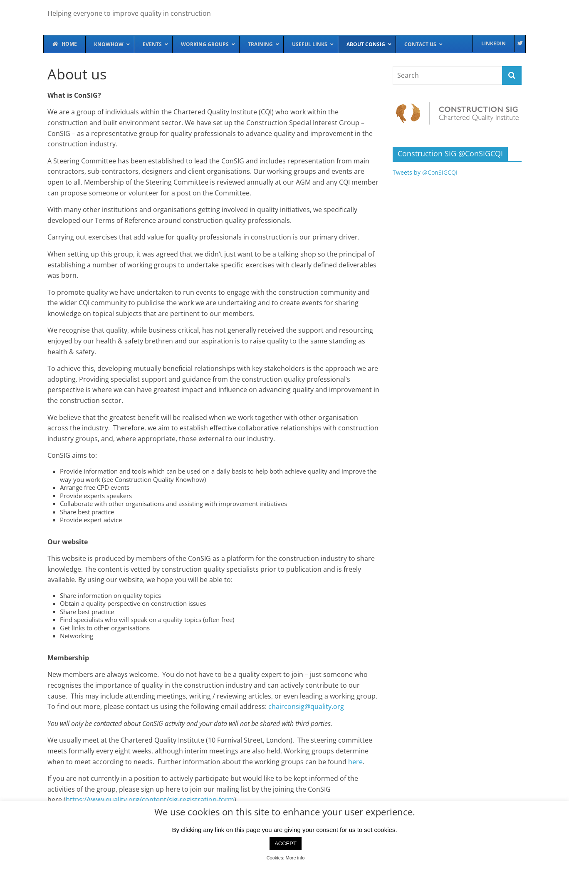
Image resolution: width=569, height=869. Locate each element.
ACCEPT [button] (286, 843)
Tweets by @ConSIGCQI (425, 172)
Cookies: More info (286, 857)
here (355, 761)
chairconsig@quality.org (306, 706)
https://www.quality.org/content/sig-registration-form (150, 799)
